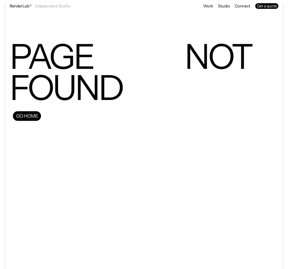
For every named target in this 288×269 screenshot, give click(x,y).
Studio (224, 6)
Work (208, 6)
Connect (242, 6)
